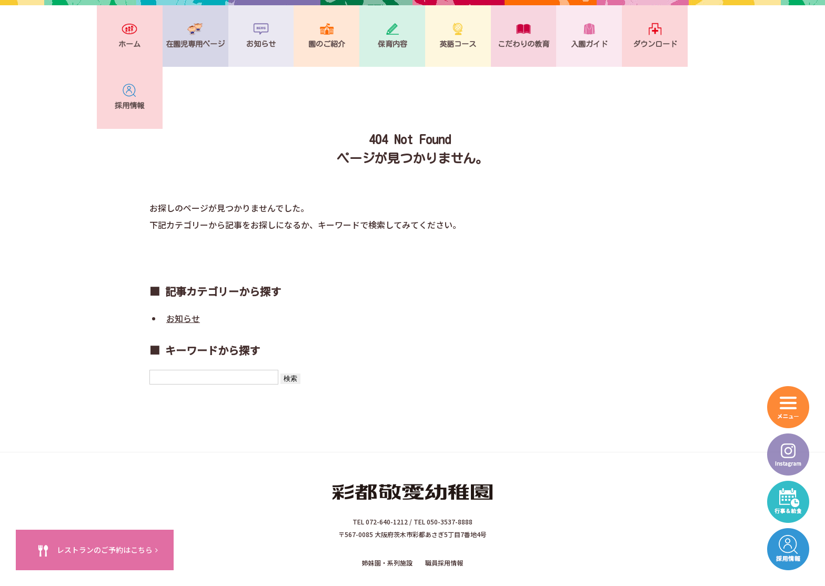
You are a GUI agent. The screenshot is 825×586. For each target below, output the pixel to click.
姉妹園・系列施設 (387, 503)
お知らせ (183, 262)
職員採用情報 (444, 503)
